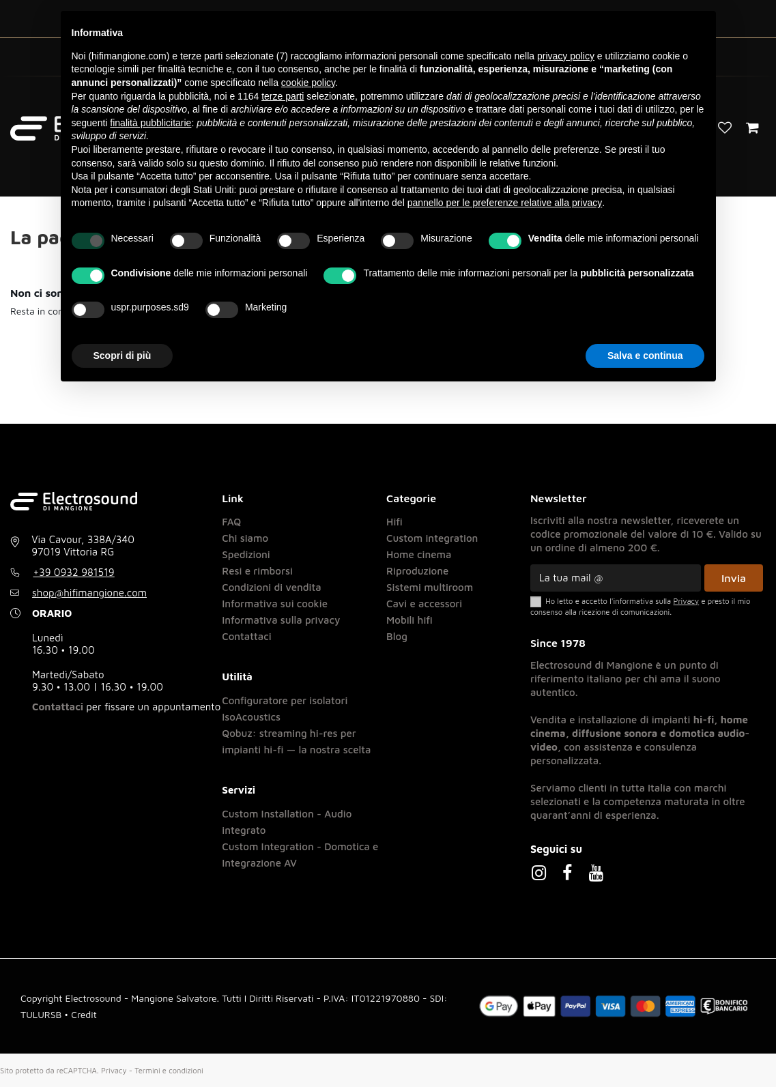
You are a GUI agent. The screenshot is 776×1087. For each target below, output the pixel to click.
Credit (84, 1014)
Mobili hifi (409, 620)
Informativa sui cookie (275, 603)
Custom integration (432, 538)
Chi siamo (245, 538)
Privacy (114, 1070)
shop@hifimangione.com (89, 592)
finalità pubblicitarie (150, 122)
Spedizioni (246, 554)
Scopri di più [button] (123, 355)
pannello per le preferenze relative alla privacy (505, 202)
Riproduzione (417, 571)
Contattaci (57, 706)
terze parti (282, 96)
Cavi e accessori (424, 603)
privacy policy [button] (565, 55)
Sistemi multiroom (429, 587)
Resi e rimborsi (257, 571)
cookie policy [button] (308, 82)
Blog (396, 636)
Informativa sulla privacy (281, 620)
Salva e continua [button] (644, 355)
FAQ (231, 521)
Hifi (394, 521)
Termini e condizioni (168, 1070)
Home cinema (418, 554)
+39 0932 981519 (74, 572)
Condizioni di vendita (271, 587)
